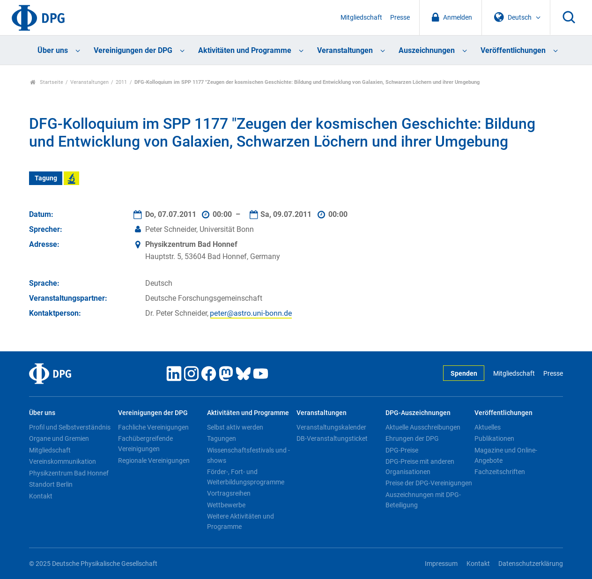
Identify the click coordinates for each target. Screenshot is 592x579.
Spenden (464, 374)
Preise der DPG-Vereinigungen (428, 483)
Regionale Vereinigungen (154, 460)
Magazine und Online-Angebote (505, 455)
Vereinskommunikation (62, 461)
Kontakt (40, 496)
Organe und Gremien (59, 438)
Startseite (46, 82)
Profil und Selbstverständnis (70, 427)
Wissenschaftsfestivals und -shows (248, 455)
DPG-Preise (401, 450)
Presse (400, 18)
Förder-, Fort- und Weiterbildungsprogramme (245, 477)
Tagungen (221, 438)
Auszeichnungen (427, 50)
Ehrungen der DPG (412, 438)
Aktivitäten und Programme (244, 50)
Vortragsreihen (229, 493)
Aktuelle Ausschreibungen (422, 427)
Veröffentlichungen (513, 50)
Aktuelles (487, 427)
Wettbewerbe (226, 505)
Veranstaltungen (345, 50)
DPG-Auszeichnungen (418, 413)
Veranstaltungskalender (331, 427)
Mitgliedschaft (361, 18)
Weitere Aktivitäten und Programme (240, 521)
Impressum (441, 564)
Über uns (52, 50)
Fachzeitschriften (499, 471)
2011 (121, 82)
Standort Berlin (51, 484)
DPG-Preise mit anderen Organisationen (419, 466)
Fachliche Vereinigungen (153, 427)
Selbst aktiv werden (235, 427)
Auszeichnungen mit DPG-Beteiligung (423, 500)
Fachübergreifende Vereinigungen (145, 444)
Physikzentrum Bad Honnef (69, 473)
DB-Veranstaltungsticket (332, 438)
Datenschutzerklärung (530, 564)
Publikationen (494, 438)
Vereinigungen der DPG (133, 50)
